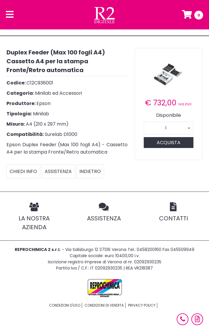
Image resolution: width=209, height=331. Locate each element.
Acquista (168, 142)
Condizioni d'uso (64, 305)
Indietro (90, 171)
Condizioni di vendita (104, 305)
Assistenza (58, 171)
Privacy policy (142, 305)
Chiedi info (23, 171)
